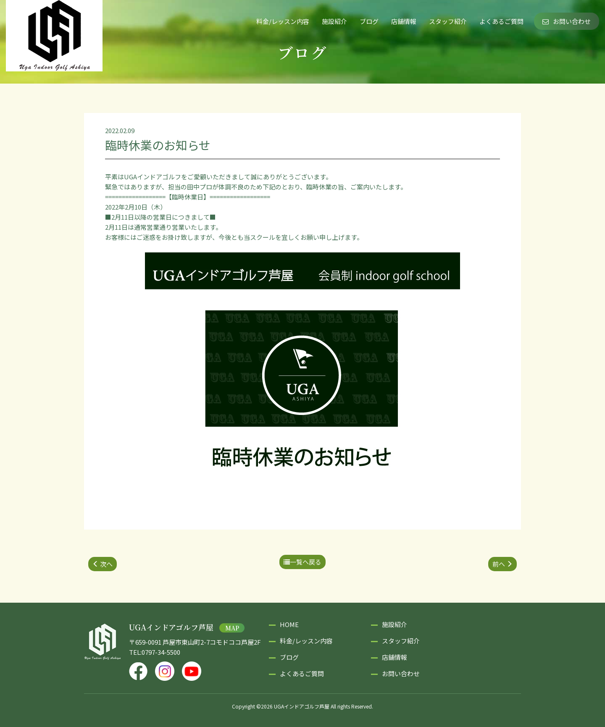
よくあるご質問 (501, 21)
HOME (289, 624)
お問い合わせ (566, 21)
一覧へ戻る (302, 561)
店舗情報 (403, 21)
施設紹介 (334, 21)
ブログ (369, 21)
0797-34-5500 (161, 652)
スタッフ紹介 (448, 21)
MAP (232, 628)
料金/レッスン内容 (282, 21)
